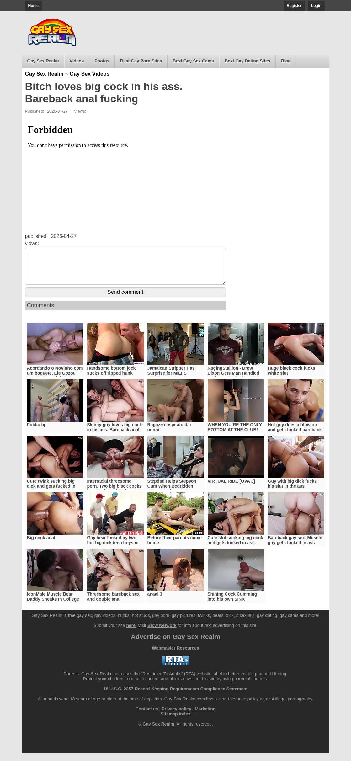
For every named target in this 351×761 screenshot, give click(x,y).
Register (294, 5)
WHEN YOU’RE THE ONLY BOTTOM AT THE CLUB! (235, 435)
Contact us (147, 716)
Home (33, 5)
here (131, 632)
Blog (286, 60)
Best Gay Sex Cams (193, 60)
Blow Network (162, 632)
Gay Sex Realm (43, 60)
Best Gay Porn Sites (141, 60)
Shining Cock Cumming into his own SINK (232, 604)
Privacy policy (176, 716)
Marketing (205, 716)
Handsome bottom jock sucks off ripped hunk (111, 378)
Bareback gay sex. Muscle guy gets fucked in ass (295, 548)
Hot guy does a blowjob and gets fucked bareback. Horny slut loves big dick (295, 437)
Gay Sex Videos (89, 74)
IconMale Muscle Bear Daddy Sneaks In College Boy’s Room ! (53, 606)
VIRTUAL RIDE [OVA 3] (231, 488)
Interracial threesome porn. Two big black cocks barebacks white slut (114, 493)
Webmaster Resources (175, 655)
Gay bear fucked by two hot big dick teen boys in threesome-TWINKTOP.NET (115, 550)
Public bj (36, 432)
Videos (77, 60)
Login (316, 5)
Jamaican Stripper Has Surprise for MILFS (171, 378)
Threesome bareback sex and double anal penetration (113, 606)
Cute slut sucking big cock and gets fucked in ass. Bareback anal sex (235, 550)
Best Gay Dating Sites (247, 60)
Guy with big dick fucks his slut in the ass (292, 491)
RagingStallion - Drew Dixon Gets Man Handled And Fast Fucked (233, 380)
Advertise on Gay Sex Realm (175, 644)
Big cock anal (41, 545)
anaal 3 (154, 601)
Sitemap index (175, 721)
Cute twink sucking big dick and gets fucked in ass (51, 493)
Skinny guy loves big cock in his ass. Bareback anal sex (114, 437)
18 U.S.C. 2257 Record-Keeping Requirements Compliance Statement (176, 696)
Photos (101, 60)
